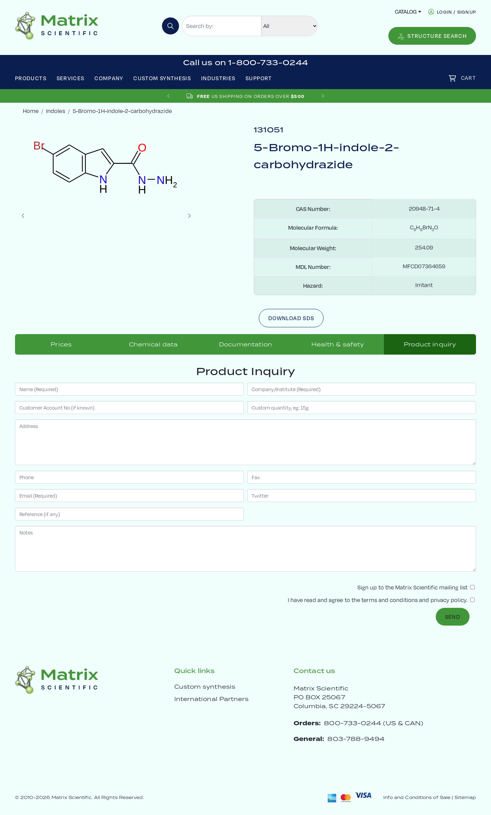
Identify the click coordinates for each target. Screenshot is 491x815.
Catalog (406, 11)
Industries (218, 78)
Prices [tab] (61, 344)
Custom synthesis (204, 686)
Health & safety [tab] (337, 344)
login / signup (456, 12)
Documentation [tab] (245, 344)
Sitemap (465, 797)
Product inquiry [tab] (430, 344)
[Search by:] (222, 26)
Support (259, 78)
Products (30, 78)
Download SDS (291, 318)
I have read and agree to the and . (381, 600)
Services (71, 78)
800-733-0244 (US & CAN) (373, 723)
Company (108, 78)
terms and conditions (389, 600)
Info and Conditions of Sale (416, 797)
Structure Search (432, 36)
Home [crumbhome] (31, 111)
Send (452, 616)
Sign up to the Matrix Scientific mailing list (416, 587)
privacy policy (448, 600)
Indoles (55, 111)
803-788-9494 (356, 739)
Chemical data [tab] (153, 344)
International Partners (211, 699)
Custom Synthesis (162, 78)
